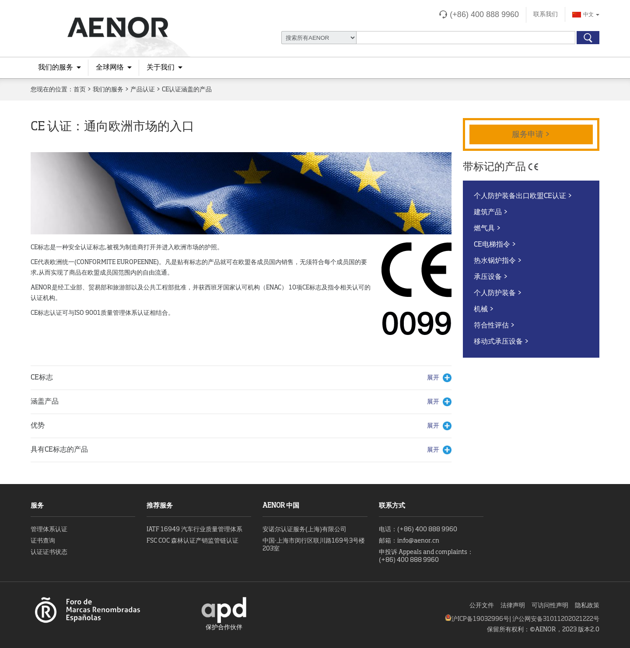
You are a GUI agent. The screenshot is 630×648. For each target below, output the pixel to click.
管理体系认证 (49, 529)
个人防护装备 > (498, 293)
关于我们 (161, 67)
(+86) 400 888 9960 (484, 14)
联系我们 (545, 14)
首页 (80, 90)
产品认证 (142, 90)
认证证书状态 (49, 552)
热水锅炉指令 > (498, 261)
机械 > (484, 309)
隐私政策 (587, 606)
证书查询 (43, 541)
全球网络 (110, 67)
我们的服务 (55, 67)
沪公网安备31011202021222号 (555, 619)
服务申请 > (531, 135)
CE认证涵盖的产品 (187, 90)
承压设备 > (491, 277)
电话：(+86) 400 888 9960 (418, 529)
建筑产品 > (491, 212)
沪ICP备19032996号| (482, 619)
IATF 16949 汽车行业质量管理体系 (194, 529)
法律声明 (512, 606)
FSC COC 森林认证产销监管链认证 (192, 541)
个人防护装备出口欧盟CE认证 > (523, 196)
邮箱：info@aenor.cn (409, 541)
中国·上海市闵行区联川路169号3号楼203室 (313, 545)
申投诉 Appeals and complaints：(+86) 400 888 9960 (426, 556)
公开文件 (481, 606)
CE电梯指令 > (495, 244)
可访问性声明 (550, 606)
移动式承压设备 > (501, 341)
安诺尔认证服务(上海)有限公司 (304, 529)
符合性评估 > (494, 325)
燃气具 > (487, 228)
